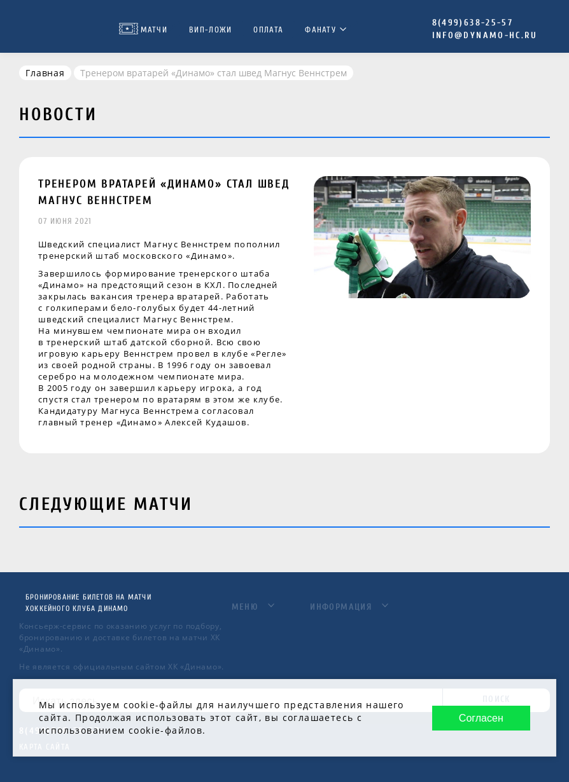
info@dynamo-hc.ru (484, 35)
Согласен (481, 718)
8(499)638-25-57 (473, 22)
